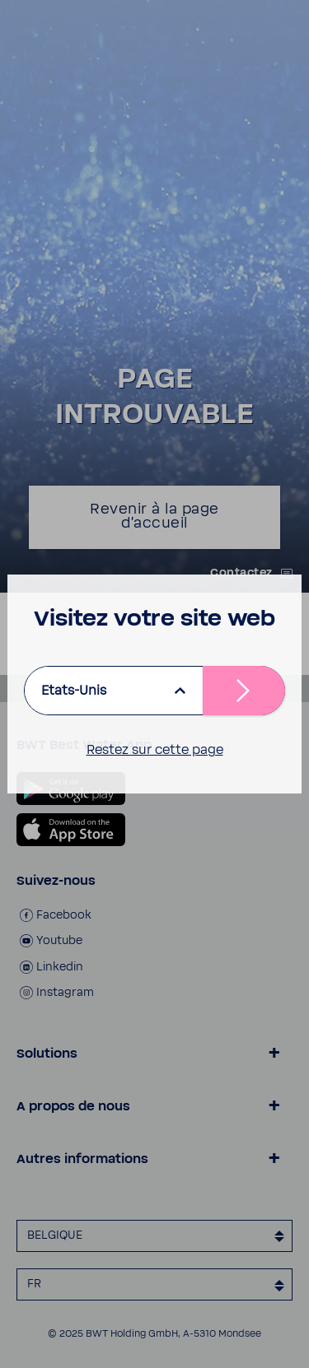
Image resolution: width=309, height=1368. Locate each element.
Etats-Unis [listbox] (73, 690)
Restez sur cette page (155, 749)
